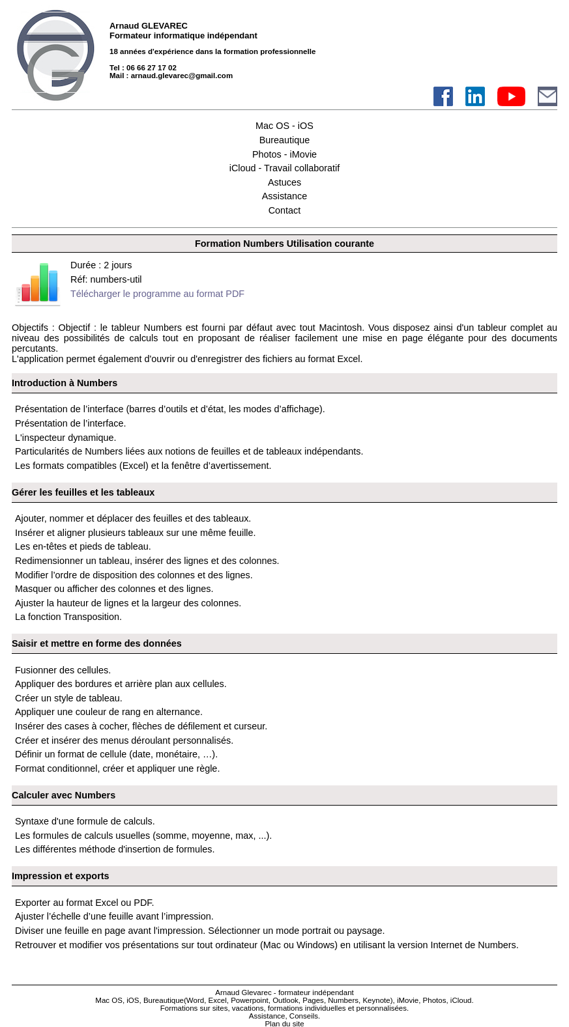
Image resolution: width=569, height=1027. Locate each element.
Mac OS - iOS (284, 125)
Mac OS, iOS (117, 1000)
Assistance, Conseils (283, 1016)
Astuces (284, 182)
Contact (285, 210)
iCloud (461, 1000)
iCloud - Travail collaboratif (284, 168)
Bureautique (284, 140)
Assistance (285, 196)
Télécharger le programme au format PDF (157, 293)
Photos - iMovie (284, 154)
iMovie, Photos (421, 1000)
